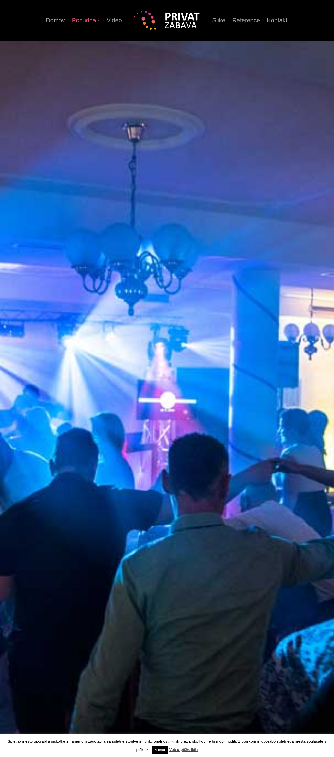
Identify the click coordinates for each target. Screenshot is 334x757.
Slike (218, 20)
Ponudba (86, 20)
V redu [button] (160, 750)
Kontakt (277, 20)
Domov (55, 20)
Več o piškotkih (183, 749)
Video (114, 20)
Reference (246, 20)
